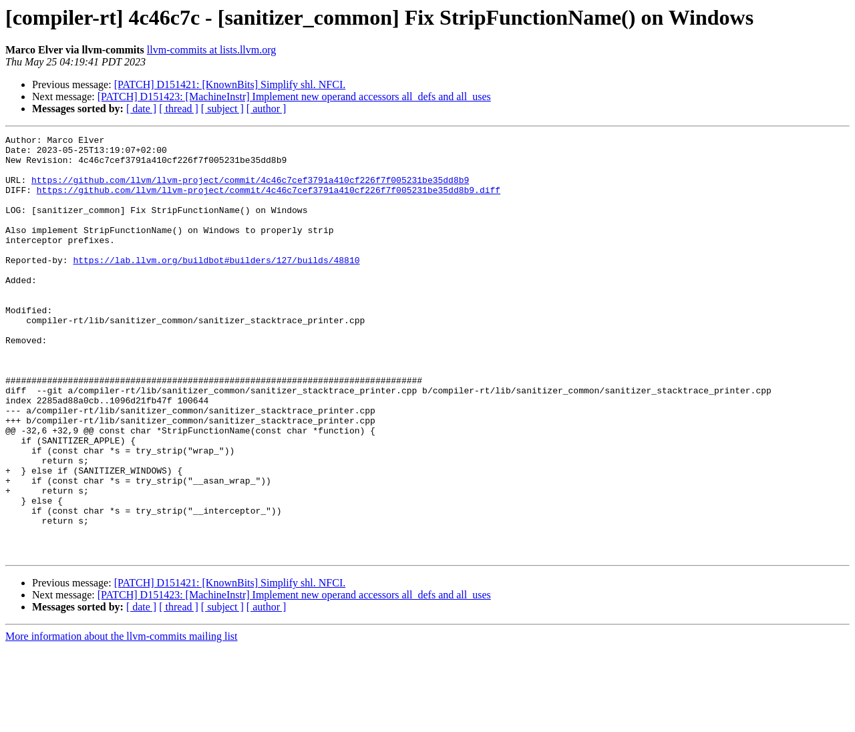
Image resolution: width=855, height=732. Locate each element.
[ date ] (141, 108)
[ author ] (266, 108)
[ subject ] (222, 108)
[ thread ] (178, 108)
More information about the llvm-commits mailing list (121, 720)
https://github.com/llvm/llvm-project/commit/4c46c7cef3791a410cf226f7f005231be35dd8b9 (250, 190)
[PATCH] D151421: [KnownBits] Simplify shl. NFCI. (230, 84)
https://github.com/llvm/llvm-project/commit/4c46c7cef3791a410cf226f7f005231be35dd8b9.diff (268, 202)
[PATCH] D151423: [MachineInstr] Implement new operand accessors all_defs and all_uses (294, 96)
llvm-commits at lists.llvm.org (211, 49)
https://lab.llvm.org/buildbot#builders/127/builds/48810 (216, 286)
